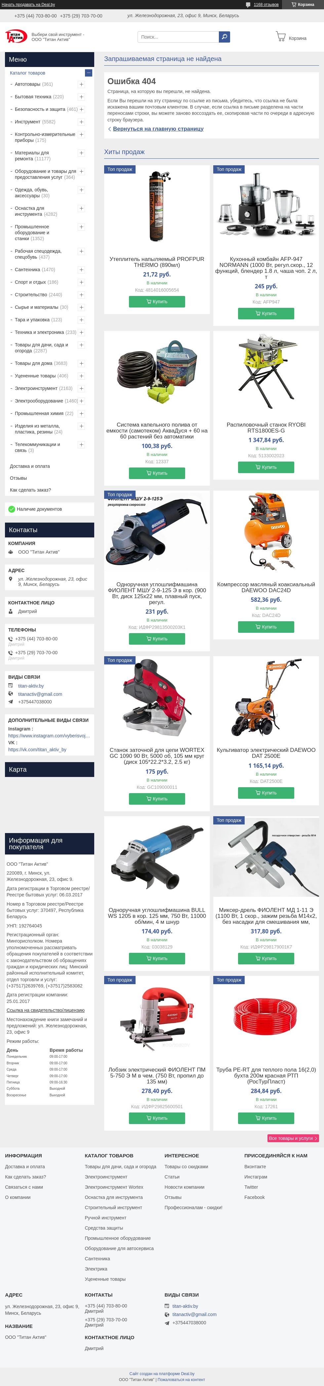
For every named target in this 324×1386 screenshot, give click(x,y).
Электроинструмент (36, 388)
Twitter (251, 1187)
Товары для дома (33, 363)
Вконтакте (255, 1166)
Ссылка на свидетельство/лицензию (46, 1010)
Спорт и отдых (30, 282)
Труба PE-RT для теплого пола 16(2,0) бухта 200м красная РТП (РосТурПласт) (266, 1076)
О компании (17, 1197)
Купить (160, 301)
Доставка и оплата (30, 466)
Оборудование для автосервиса (119, 1248)
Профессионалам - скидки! (194, 1207)
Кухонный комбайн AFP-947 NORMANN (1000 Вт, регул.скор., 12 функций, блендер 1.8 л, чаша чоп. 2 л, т (266, 268)
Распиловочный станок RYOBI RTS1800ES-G (266, 428)
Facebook (254, 1197)
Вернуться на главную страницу (158, 129)
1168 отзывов (266, 4)
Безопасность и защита (40, 109)
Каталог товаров (27, 73)
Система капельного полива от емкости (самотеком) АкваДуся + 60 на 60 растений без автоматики (157, 431)
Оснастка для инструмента (29, 211)
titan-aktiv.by (31, 686)
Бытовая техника (33, 96)
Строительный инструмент (113, 1207)
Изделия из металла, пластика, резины (37, 429)
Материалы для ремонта (32, 155)
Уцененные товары (35, 375)
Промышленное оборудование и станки (32, 232)
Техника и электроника (39, 332)
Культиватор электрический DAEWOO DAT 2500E (266, 753)
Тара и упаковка (32, 319)
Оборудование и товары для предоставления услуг (45, 174)
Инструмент (27, 121)
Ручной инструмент (105, 1217)
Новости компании (185, 1187)
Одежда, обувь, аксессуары (31, 192)
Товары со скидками (186, 1166)
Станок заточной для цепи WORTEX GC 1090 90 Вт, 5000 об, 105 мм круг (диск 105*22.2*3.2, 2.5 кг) (157, 756)
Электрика (96, 1269)
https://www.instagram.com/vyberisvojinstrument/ (49, 735)
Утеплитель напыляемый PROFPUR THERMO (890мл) (157, 262)
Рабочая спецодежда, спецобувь (38, 254)
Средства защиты (104, 1228)
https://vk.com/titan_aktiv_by (37, 749)
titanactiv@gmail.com (40, 694)
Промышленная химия (39, 413)
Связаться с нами (24, 1187)
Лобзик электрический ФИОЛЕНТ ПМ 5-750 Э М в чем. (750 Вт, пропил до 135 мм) (157, 1076)
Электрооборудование (39, 400)
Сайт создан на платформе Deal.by (162, 1373)
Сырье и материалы (36, 307)
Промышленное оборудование (118, 1238)
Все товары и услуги (291, 1138)
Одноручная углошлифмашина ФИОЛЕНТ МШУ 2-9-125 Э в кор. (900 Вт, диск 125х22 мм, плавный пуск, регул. (157, 593)
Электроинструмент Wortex (114, 1187)
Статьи (172, 1176)
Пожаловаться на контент (181, 1379)
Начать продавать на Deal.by (28, 4)
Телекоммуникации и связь (37, 447)
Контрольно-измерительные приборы (45, 137)
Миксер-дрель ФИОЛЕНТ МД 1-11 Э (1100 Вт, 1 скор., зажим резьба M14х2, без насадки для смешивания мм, (266, 916)
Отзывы (18, 478)
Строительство (31, 294)
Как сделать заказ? (30, 490)
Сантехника (27, 269)
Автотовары (27, 84)
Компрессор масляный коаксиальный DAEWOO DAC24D (266, 588)
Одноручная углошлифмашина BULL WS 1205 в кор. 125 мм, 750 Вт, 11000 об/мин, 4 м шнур (157, 916)
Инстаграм (255, 1176)
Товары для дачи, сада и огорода (41, 347)
